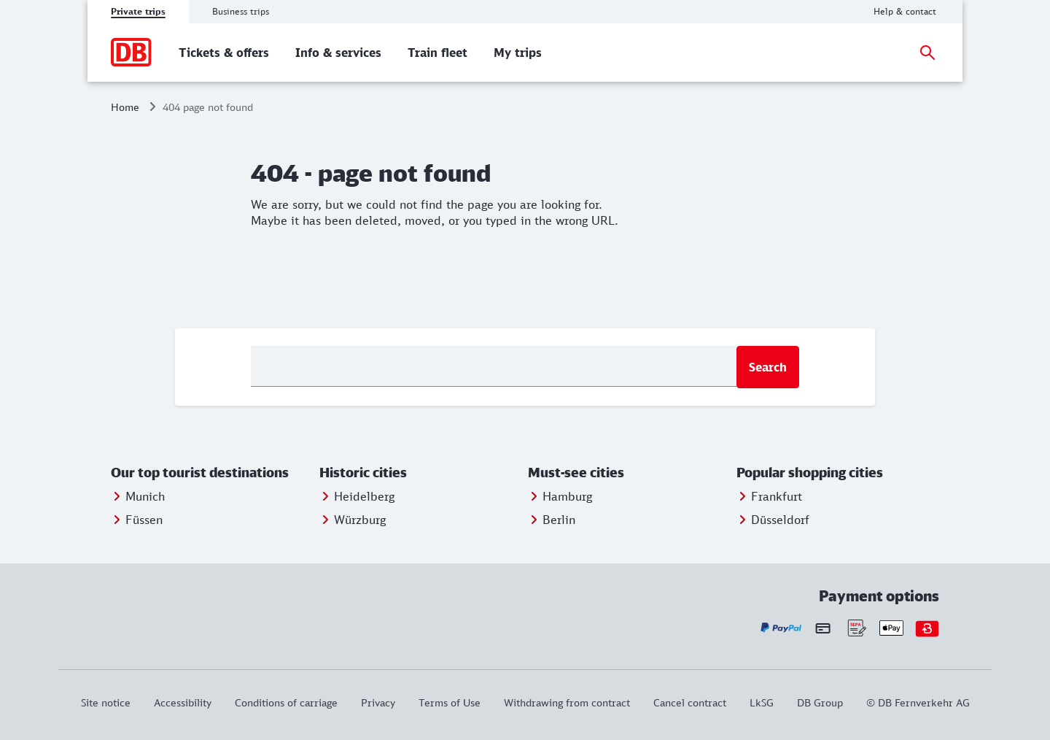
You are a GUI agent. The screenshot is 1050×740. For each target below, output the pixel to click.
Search (768, 367)
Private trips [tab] (138, 11)
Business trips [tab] (240, 11)
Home (125, 107)
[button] (212, 473)
